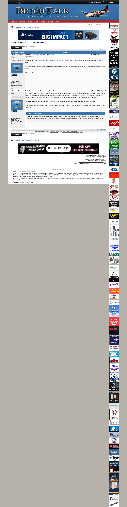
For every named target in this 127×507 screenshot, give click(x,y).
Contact (30, 21)
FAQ (37, 21)
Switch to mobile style (58, 169)
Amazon (22, 21)
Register (50, 21)
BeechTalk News (32, 27)
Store (57, 21)
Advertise (14, 21)
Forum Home (19, 27)
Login (43, 21)
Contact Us (32, 171)
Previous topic (95, 49)
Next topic (103, 49)
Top (12, 88)
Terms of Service (58, 60)
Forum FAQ (25, 171)
